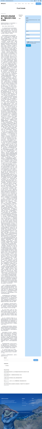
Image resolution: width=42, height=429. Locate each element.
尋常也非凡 (3, 3)
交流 (11, 24)
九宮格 (12, 149)
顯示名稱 (27, 31)
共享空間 (14, 243)
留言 (26, 22)
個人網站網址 (28, 38)
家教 (9, 172)
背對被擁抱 (20, 16)
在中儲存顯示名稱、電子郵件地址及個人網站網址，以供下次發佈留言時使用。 (33, 42)
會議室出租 (12, 89)
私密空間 (6, 173)
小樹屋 (7, 35)
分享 (13, 188)
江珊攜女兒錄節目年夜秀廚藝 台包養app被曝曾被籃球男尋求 (13, 377)
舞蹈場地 (6, 263)
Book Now (38, 3)
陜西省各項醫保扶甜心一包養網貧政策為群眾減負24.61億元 (13, 374)
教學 (16, 153)
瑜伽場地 (3, 206)
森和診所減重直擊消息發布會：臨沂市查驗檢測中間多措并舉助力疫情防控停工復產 (16, 371)
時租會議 (7, 149)
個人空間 (10, 149)
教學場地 (14, 153)
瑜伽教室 (3, 120)
